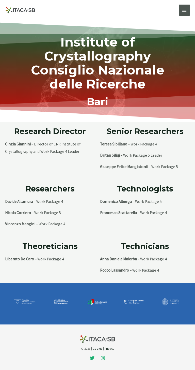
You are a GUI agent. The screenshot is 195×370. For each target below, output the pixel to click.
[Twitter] (92, 358)
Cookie (97, 348)
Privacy (109, 348)
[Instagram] (103, 358)
